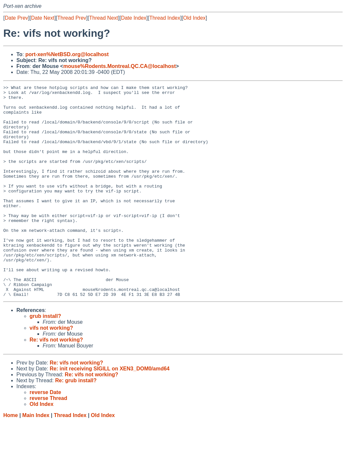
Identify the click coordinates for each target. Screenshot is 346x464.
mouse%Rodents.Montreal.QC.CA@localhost (119, 66)
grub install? (45, 358)
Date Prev (16, 18)
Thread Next (103, 18)
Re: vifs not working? (56, 382)
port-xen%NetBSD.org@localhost (67, 54)
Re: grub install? (76, 423)
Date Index (133, 18)
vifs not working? (51, 370)
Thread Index (164, 18)
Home (10, 457)
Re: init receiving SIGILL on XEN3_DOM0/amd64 (109, 411)
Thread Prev (71, 18)
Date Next (42, 18)
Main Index (36, 457)
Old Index (194, 18)
